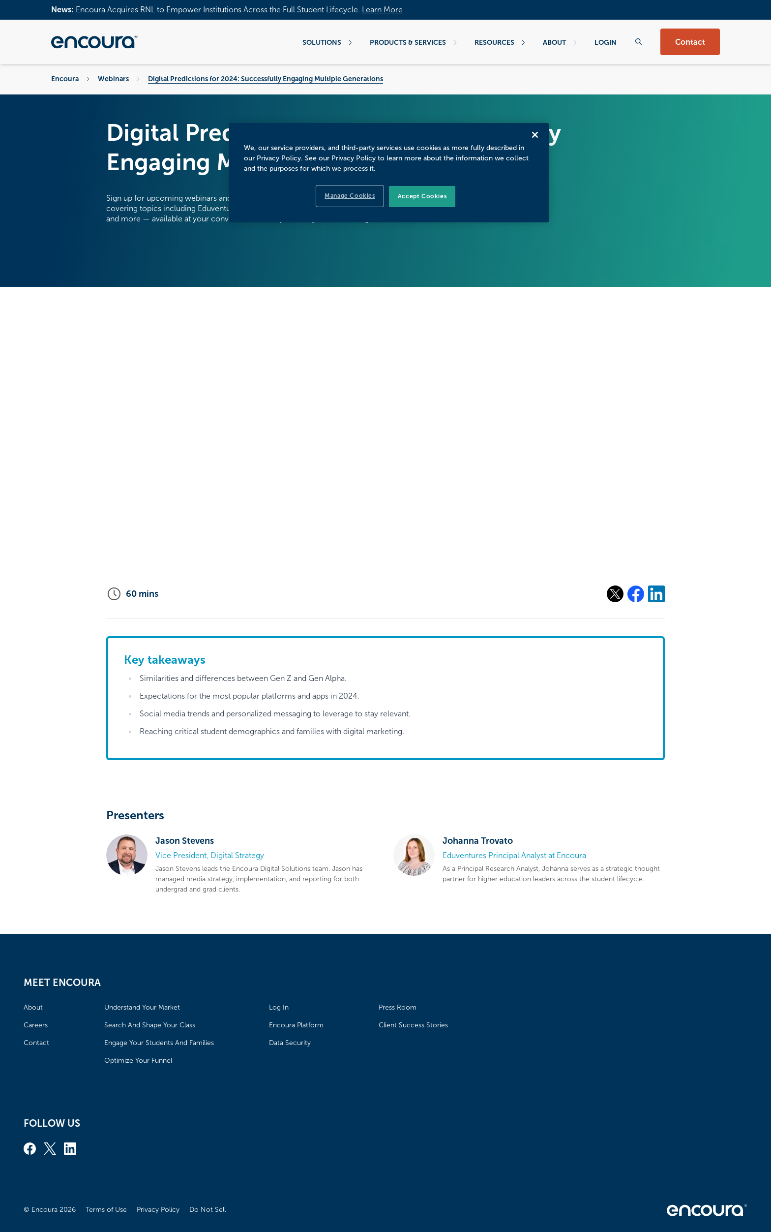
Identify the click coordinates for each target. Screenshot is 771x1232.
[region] (389, 172)
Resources (499, 42)
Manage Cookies (350, 195)
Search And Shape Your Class (149, 1025)
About (560, 42)
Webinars (113, 79)
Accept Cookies (422, 196)
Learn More (382, 9)
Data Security (290, 1043)
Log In (279, 1007)
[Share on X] (615, 593)
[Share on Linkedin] (656, 593)
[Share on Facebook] (635, 593)
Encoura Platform (296, 1025)
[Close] (535, 135)
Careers (36, 1025)
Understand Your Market (142, 1007)
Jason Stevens (184, 841)
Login (605, 42)
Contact (690, 42)
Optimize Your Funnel (138, 1060)
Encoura (65, 79)
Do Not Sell (207, 1209)
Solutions (327, 42)
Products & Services (413, 42)
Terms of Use (106, 1209)
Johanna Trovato (478, 841)
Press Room (397, 1007)
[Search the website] (638, 41)
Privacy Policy (158, 1209)
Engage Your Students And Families (159, 1043)
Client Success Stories (413, 1025)
